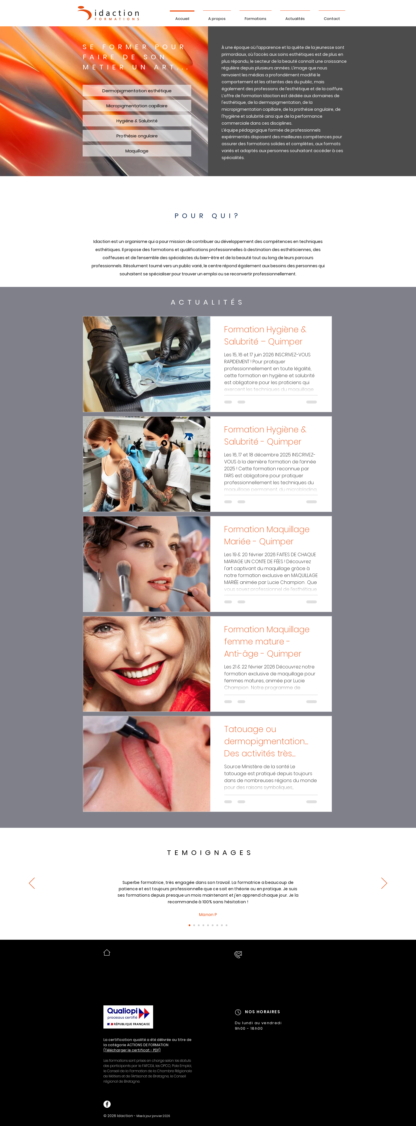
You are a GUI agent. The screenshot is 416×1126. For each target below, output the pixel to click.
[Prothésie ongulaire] (137, 135)
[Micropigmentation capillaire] (137, 105)
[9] (217, 925)
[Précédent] (32, 884)
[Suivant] (384, 884)
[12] (222, 925)
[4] (203, 925)
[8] (212, 925)
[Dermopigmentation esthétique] (137, 90)
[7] (208, 925)
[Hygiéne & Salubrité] (137, 120)
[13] (226, 925)
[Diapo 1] (189, 925)
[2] (194, 925)
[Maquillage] (137, 150)
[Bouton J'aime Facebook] (132, 1104)
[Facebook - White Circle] (107, 1104)
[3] (199, 925)
